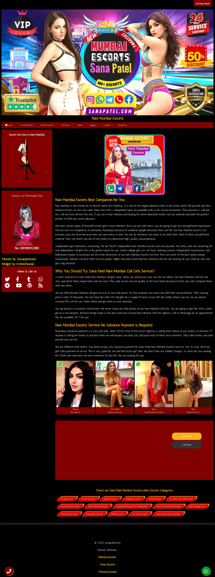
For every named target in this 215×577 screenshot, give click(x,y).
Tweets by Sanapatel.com (18, 259)
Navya (76, 409)
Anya (154, 409)
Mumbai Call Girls (46, 125)
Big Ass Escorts (110, 499)
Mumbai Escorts (27, 125)
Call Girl (86, 532)
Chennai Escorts (108, 571)
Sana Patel (114, 409)
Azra (193, 409)
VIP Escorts (65, 125)
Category (93, 125)
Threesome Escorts (69, 514)
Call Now (186, 444)
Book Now (187, 436)
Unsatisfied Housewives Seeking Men (132, 506)
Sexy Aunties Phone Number (168, 514)
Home (9, 125)
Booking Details (203, 3)
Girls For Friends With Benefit (168, 506)
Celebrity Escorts (133, 499)
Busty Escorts (155, 499)
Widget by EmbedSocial (19, 264)
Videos (79, 125)
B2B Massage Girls (196, 506)
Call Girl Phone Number (98, 506)
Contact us (156, 532)
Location (107, 125)
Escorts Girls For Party (70, 506)
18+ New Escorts (139, 514)
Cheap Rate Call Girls (94, 514)
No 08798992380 (27, 248)
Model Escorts (67, 499)
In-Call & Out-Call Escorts (181, 499)
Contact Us (122, 125)
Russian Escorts (88, 499)
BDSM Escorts (117, 514)
